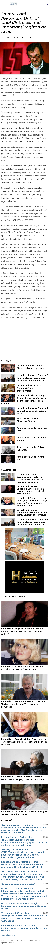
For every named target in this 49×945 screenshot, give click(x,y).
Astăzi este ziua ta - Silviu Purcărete (30, 448)
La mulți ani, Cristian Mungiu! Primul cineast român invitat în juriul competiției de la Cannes (24, 399)
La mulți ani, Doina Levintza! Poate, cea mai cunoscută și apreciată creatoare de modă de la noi (32, 502)
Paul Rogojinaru (24, 37)
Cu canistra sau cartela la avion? (18, 884)
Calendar (20, 596)
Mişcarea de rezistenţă (24, 4)
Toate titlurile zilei (8, 935)
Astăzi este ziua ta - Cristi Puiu (30, 458)
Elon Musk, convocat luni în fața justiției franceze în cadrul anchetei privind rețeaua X (24, 928)
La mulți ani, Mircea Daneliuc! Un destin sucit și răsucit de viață (32, 411)
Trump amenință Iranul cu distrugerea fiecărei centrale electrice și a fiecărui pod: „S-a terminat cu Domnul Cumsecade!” (24, 917)
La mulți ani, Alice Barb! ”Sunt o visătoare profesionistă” (29, 388)
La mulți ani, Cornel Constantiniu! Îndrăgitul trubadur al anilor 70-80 (24, 813)
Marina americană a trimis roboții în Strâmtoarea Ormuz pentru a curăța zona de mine (23, 906)
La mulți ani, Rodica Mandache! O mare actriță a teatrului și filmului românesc (32, 512)
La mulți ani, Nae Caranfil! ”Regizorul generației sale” (31, 366)
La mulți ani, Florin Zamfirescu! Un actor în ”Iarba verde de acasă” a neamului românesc (30, 478)
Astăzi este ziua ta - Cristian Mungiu (31, 439)
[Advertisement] (25, 339)
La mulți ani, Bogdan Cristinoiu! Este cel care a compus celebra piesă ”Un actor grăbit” (31, 490)
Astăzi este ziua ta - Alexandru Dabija (27, 419)
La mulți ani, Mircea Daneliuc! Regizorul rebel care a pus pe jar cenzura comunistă (32, 378)
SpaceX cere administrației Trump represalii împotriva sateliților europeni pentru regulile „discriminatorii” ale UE (22, 864)
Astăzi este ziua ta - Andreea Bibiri (32, 429)
